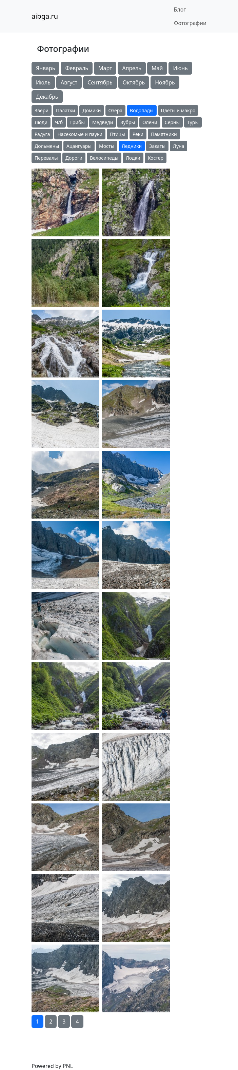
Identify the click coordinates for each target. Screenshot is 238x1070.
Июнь (180, 68)
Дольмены (47, 146)
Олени (149, 122)
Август (69, 82)
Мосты (106, 146)
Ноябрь (165, 82)
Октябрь (134, 82)
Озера (115, 110)
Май (157, 68)
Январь (45, 68)
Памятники (164, 134)
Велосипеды (104, 158)
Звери (41, 110)
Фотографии (190, 23)
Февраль (76, 68)
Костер (155, 158)
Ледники (132, 146)
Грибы (77, 122)
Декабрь (47, 96)
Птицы (117, 134)
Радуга (42, 134)
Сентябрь (100, 82)
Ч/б (59, 122)
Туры (193, 122)
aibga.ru (45, 16)
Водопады (141, 110)
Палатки (65, 110)
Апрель (131, 68)
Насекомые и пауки (79, 134)
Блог (180, 9)
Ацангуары (79, 146)
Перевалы (46, 158)
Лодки (133, 158)
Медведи (102, 122)
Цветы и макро (178, 110)
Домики (91, 110)
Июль (43, 82)
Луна (178, 146)
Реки (138, 134)
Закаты (157, 146)
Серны (172, 122)
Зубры (127, 122)
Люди (41, 122)
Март (105, 68)
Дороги (73, 158)
